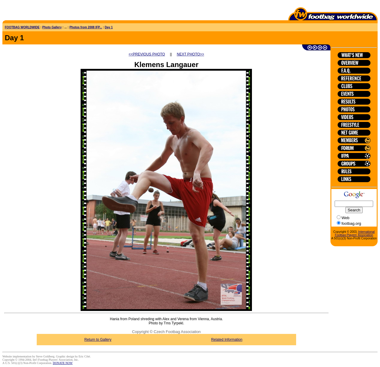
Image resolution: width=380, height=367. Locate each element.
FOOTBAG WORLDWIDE (22, 27)
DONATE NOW (63, 363)
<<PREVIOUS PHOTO (147, 54)
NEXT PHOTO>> (190, 54)
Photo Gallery (52, 27)
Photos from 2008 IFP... (86, 27)
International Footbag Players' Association (355, 233)
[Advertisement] (37, 11)
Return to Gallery (98, 339)
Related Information (226, 339)
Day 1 (109, 27)
